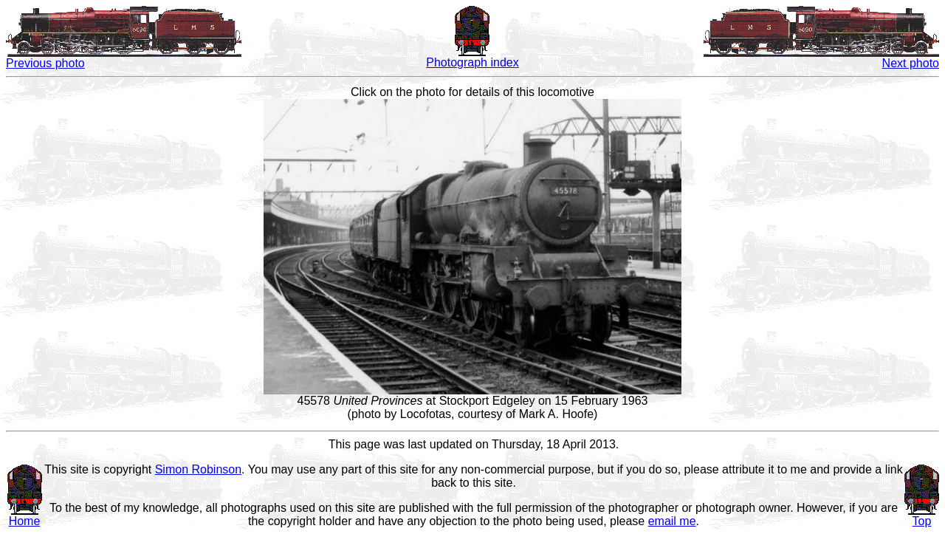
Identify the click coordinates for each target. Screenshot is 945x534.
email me (672, 521)
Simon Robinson (198, 469)
